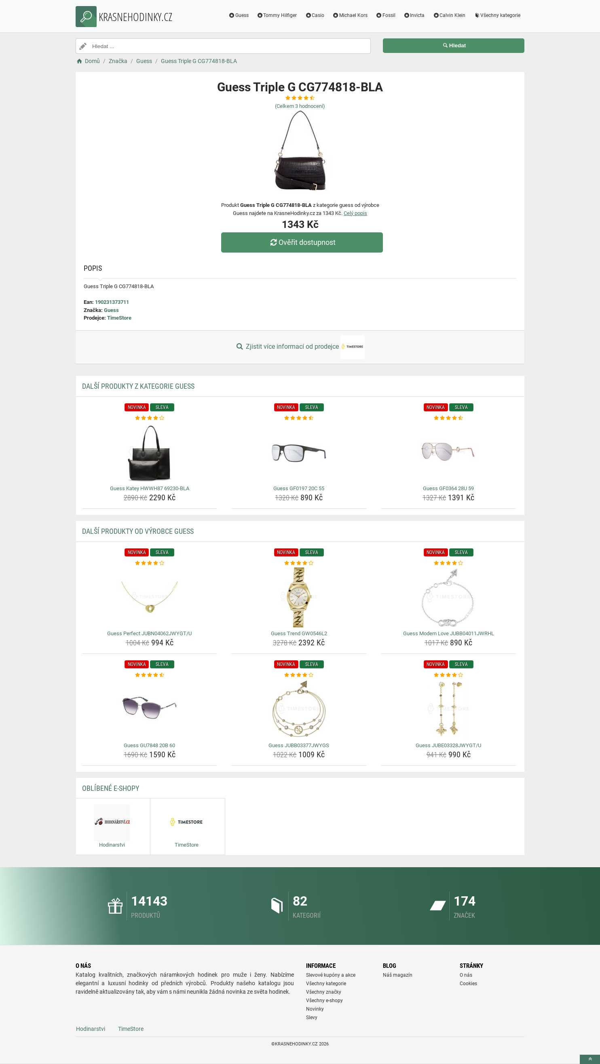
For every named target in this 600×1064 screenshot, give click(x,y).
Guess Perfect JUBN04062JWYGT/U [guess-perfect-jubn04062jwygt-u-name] (149, 633)
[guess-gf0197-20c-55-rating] (299, 418)
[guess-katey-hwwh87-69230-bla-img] (149, 452)
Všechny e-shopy (324, 1000)
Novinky (315, 1009)
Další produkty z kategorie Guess (138, 386)
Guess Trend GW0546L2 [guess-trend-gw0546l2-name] (299, 633)
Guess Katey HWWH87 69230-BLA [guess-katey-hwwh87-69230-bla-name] (149, 488)
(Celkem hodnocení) (300, 106)
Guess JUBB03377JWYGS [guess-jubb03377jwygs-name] (298, 745)
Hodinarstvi (90, 1029)
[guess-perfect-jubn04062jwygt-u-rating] (149, 563)
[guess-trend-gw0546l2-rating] (299, 563)
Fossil (385, 15)
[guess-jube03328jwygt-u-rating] (448, 675)
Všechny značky (323, 992)
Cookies (468, 983)
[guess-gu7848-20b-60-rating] (149, 675)
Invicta (414, 15)
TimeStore (119, 318)
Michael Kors (350, 15)
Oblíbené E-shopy (110, 788)
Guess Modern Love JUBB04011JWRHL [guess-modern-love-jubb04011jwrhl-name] (448, 633)
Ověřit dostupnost (302, 242)
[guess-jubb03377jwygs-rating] (299, 675)
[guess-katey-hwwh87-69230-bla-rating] (149, 418)
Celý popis (355, 213)
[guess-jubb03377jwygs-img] (299, 709)
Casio (314, 15)
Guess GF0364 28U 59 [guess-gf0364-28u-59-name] (448, 488)
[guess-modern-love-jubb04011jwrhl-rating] (448, 563)
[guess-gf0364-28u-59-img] (448, 452)
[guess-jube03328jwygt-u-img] (448, 709)
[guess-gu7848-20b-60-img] (149, 709)
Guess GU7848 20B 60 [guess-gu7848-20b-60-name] (149, 745)
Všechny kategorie (496, 15)
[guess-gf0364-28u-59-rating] (448, 418)
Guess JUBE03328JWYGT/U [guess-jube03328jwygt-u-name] (448, 745)
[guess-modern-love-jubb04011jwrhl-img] (448, 597)
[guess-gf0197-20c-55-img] (299, 452)
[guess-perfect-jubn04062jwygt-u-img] (149, 597)
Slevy (311, 1017)
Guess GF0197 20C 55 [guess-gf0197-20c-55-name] (298, 488)
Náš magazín (397, 975)
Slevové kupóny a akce (330, 975)
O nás (466, 975)
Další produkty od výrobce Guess (138, 531)
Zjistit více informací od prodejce (300, 347)
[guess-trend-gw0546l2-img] (299, 597)
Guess (238, 15)
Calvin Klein (449, 15)
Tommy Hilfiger (277, 15)
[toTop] (590, 1059)
